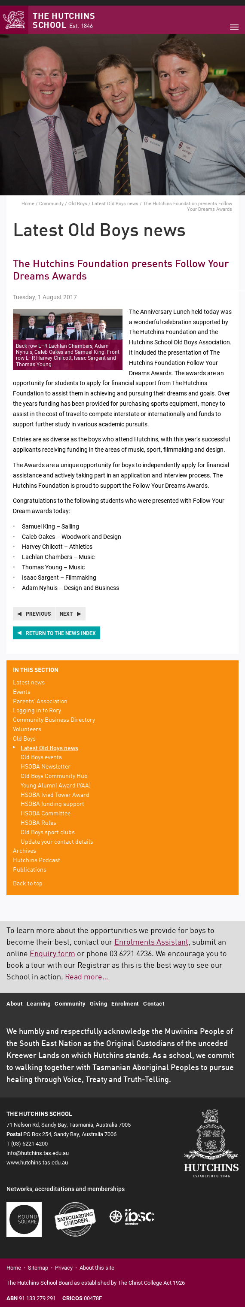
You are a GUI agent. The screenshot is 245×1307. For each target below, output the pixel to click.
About (14, 998)
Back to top (28, 878)
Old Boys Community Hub (54, 771)
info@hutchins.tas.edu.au (37, 1147)
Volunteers (27, 724)
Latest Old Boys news (115, 198)
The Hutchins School (64, 16)
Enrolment (125, 998)
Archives (24, 846)
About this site (97, 1262)
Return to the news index (61, 627)
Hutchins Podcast (36, 855)
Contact (154, 998)
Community (51, 198)
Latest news (29, 677)
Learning (38, 998)
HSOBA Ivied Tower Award (55, 790)
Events (22, 687)
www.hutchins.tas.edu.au (37, 1157)
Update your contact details (57, 836)
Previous (38, 608)
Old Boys (77, 198)
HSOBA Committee (45, 808)
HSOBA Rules (38, 818)
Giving (98, 998)
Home (27, 198)
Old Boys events (41, 752)
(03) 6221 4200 (29, 1138)
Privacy (64, 1262)
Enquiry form (52, 948)
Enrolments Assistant (151, 937)
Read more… (86, 972)
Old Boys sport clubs (48, 827)
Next (66, 608)
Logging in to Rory (37, 705)
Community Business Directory (54, 714)
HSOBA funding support (52, 799)
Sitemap (38, 1262)
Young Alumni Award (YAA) (56, 780)
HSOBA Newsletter (45, 761)
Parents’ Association (40, 696)
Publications (29, 864)
